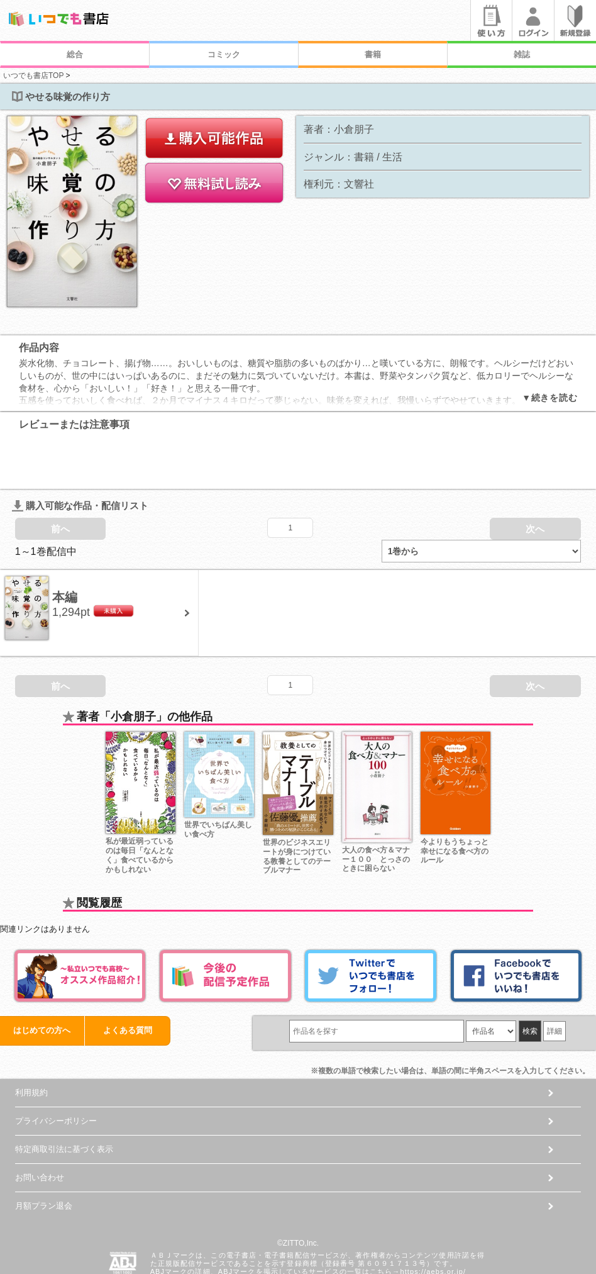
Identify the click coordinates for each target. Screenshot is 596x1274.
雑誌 (522, 54)
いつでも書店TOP (33, 75)
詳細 (554, 980)
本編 (64, 547)
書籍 (373, 54)
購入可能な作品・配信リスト (80, 455)
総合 (75, 54)
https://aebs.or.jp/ (433, 1221)
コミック (223, 54)
